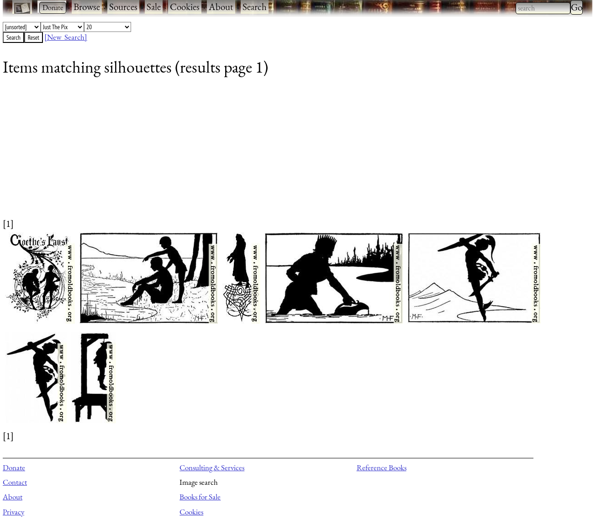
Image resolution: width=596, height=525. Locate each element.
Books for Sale (200, 497)
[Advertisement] (277, 153)
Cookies (185, 6)
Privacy (13, 512)
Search (255, 6)
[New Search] (65, 37)
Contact (15, 482)
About (221, 6)
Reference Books (381, 467)
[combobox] (543, 8)
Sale (154, 6)
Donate (14, 467)
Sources (123, 6)
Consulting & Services (211, 467)
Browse (87, 6)
